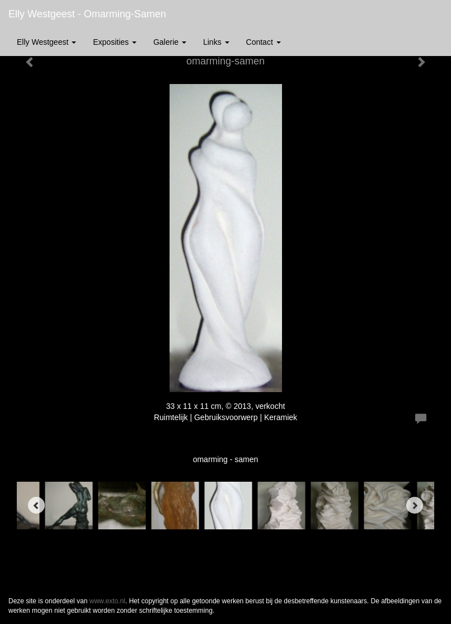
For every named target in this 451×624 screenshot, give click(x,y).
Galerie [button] (169, 42)
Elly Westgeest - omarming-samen (87, 14)
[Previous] (36, 505)
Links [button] (216, 42)
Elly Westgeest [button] (46, 42)
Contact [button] (263, 42)
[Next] (414, 505)
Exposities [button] (115, 42)
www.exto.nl (107, 601)
